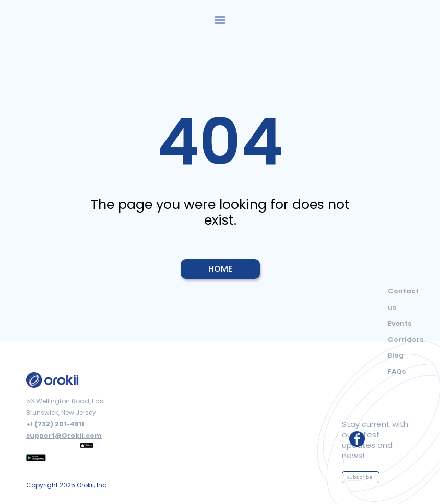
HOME (220, 269)
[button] (219, 19)
